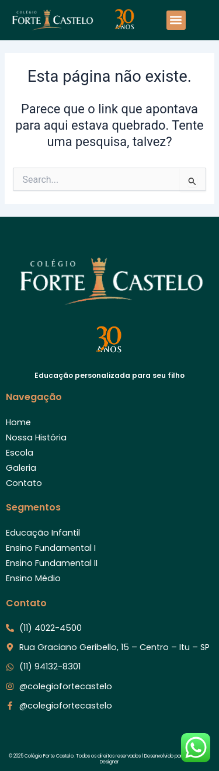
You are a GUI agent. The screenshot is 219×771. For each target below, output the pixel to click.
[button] (176, 20)
